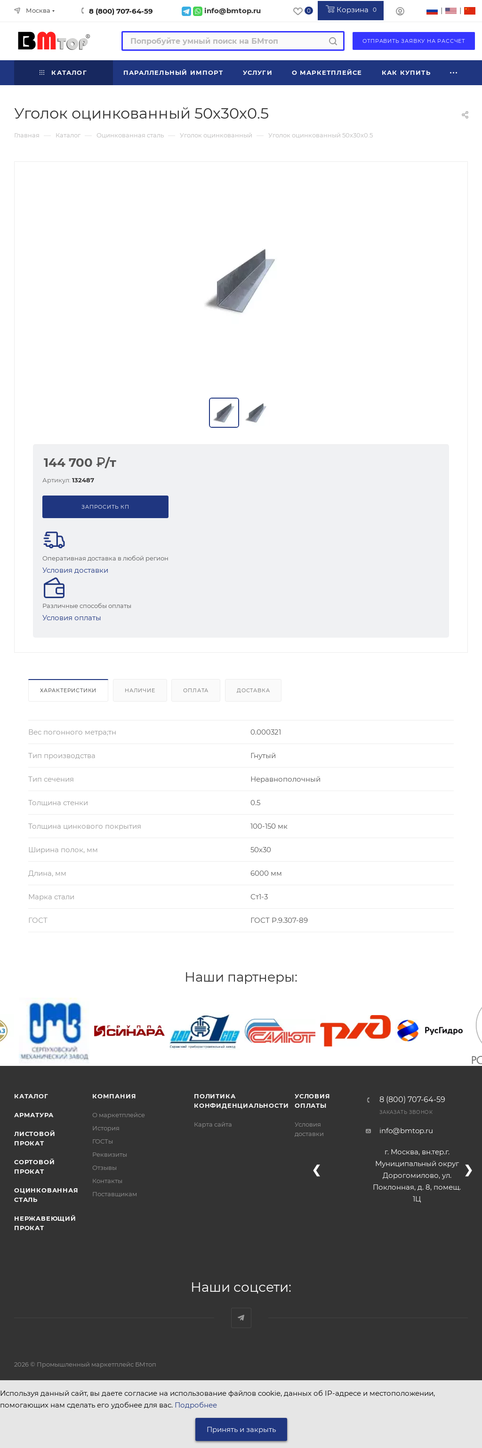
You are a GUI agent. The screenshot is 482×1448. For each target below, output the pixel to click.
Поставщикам (114, 1194)
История (106, 1128)
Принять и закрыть (241, 1429)
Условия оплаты (71, 617)
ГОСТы (102, 1141)
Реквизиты (109, 1154)
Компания (114, 1096)
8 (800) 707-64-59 (121, 11)
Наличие (140, 690)
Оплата (196, 690)
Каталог (31, 1096)
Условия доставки (75, 570)
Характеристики (68, 690)
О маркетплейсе (118, 1115)
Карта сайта (213, 1124)
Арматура (33, 1115)
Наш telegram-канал (241, 1318)
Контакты (107, 1180)
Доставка (253, 690)
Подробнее (196, 1404)
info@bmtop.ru (406, 1130)
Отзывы (104, 1167)
